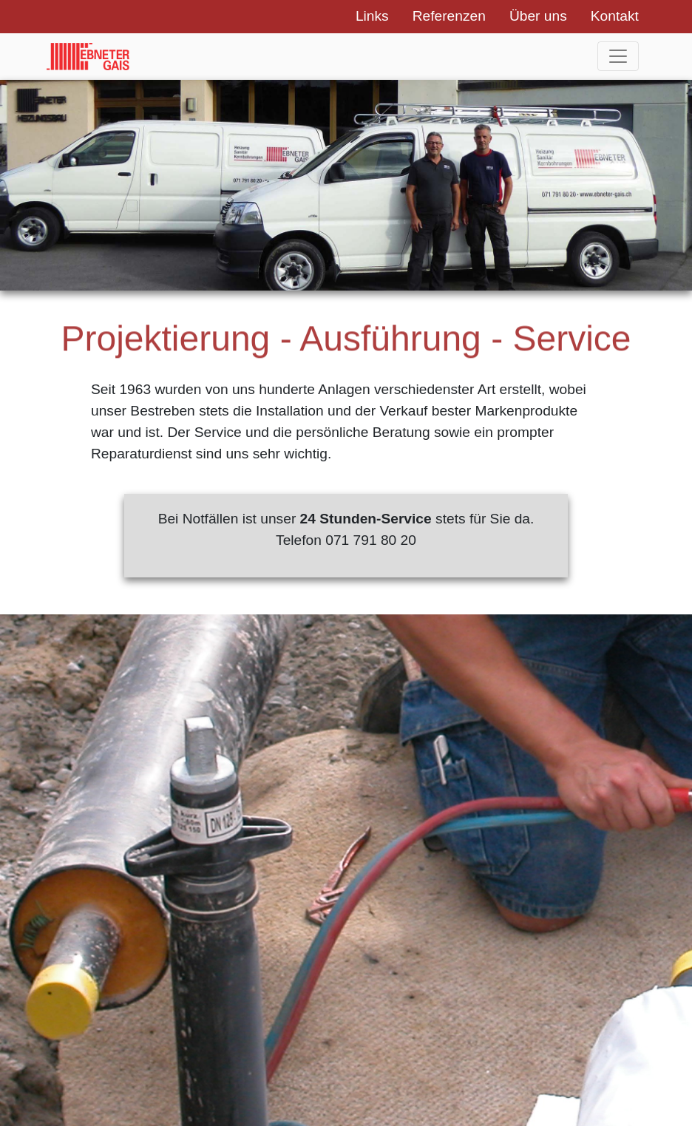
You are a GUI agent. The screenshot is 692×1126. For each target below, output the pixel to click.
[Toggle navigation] (618, 56)
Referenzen (449, 16)
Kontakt (615, 16)
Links (372, 16)
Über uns (538, 16)
